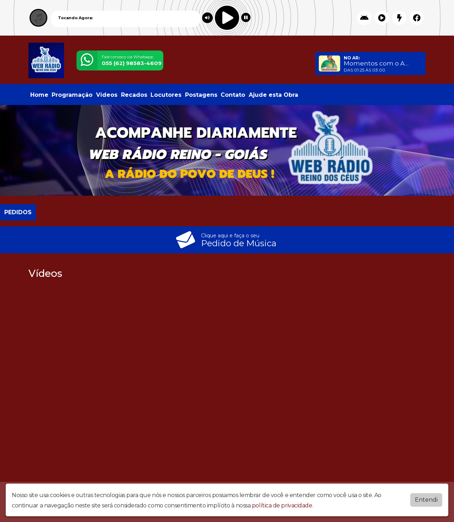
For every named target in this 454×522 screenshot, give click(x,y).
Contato (233, 94)
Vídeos (106, 94)
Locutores (166, 94)
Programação (72, 94)
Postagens (201, 94)
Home (39, 94)
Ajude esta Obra (273, 94)
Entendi (426, 499)
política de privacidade (282, 505)
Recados (134, 94)
